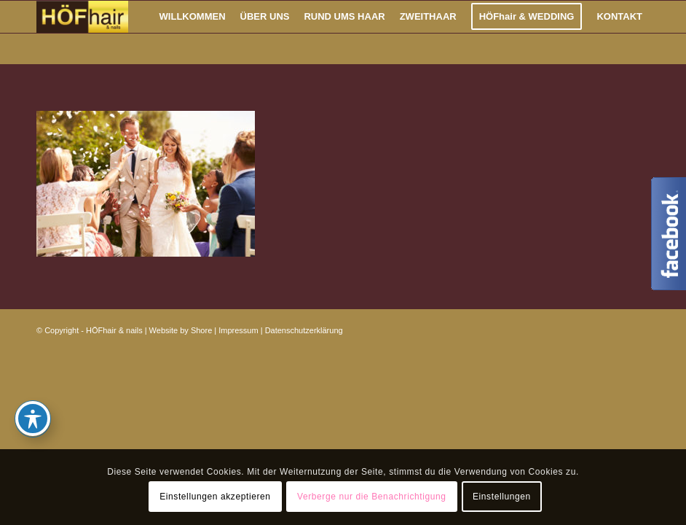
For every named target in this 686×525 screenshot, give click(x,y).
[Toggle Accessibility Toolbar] (32, 418)
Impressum (238, 330)
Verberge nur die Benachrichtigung (371, 496)
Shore (201, 330)
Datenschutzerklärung (304, 330)
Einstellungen (502, 496)
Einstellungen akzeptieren (214, 496)
